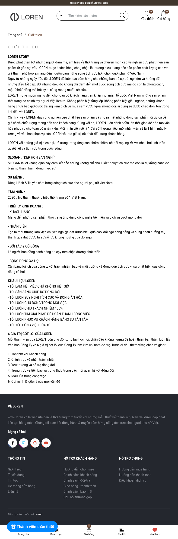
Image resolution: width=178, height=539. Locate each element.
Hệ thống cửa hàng (21, 486)
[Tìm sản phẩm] (92, 15)
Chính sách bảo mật (78, 491)
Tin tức (13, 480)
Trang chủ (23, 534)
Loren (38, 514)
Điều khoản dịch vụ (132, 480)
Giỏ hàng (163, 18)
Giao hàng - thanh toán (80, 486)
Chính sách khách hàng (80, 475)
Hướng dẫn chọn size (79, 469)
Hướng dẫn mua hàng (134, 469)
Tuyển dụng (16, 475)
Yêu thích (147, 18)
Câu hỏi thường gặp (78, 497)
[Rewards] (32, 526)
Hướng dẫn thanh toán (135, 475)
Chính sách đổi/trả (77, 480)
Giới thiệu (15, 469)
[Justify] (122, 15)
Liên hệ (13, 491)
